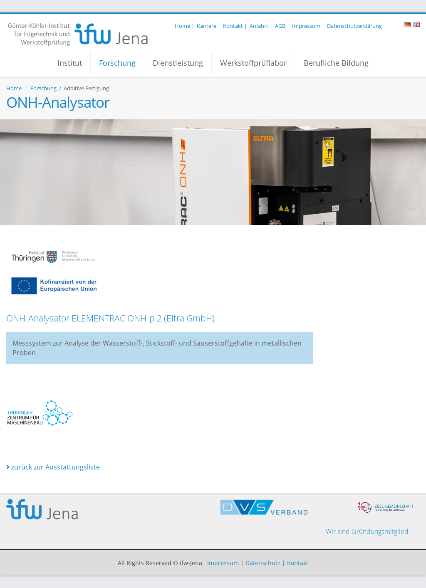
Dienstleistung (178, 63)
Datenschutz (262, 563)
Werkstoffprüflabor (253, 63)
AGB (280, 26)
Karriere (206, 26)
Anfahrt (259, 26)
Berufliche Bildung (336, 63)
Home (182, 26)
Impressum (306, 26)
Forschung (117, 63)
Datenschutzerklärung (354, 26)
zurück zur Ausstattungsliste (53, 467)
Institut (69, 63)
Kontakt (233, 26)
